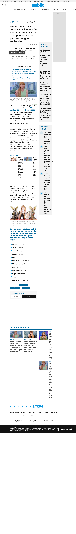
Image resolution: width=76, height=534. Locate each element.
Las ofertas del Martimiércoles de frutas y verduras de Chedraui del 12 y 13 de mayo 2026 (45, 113)
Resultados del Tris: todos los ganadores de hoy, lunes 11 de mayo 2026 (45, 75)
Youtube (26, 406)
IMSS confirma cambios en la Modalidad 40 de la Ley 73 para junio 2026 (48, 181)
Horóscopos (28, 1)
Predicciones (26, 288)
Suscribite (29, 296)
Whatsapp (30, 406)
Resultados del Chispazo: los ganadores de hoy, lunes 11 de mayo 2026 (45, 86)
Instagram (18, 406)
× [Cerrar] (23, 52)
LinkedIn (22, 406)
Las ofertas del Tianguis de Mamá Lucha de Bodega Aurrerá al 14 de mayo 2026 (45, 99)
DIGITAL (18, 421)
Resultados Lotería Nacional (53, 1)
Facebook (14, 406)
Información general (19, 9)
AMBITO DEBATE (50, 421)
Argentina (43, 415)
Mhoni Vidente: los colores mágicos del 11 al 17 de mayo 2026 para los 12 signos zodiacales (16, 347)
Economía (33, 9)
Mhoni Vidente (23, 285)
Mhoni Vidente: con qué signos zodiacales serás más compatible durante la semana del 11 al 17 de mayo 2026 (21, 168)
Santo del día (66, 1)
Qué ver (33, 415)
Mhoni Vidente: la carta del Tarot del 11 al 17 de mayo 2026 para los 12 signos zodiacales (30, 347)
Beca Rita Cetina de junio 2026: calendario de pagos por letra (47, 137)
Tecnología (13, 1)
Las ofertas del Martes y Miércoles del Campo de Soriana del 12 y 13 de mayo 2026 (47, 203)
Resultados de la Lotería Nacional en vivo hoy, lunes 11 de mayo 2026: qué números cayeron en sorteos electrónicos (45, 58)
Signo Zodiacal (15, 288)
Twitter (11, 406)
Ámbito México (12, 22)
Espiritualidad (44, 9)
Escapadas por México (39, 1)
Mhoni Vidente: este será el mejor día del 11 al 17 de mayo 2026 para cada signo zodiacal (35, 167)
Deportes (65, 9)
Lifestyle (55, 9)
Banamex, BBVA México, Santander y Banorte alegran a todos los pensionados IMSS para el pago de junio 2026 (48, 158)
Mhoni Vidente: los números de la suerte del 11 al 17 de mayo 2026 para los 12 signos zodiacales (24, 77)
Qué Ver (20, 1)
